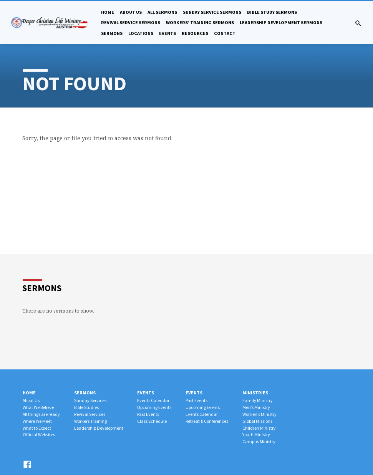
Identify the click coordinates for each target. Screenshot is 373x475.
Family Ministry (257, 400)
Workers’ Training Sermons (200, 22)
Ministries (255, 393)
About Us (131, 12)
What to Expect (37, 428)
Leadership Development (98, 428)
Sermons (112, 33)
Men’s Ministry (256, 407)
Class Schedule (152, 421)
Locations (140, 33)
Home (107, 12)
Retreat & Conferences (207, 421)
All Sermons (162, 12)
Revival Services (89, 414)
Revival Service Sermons (130, 22)
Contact (224, 33)
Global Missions (257, 421)
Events (167, 33)
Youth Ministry (256, 434)
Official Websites (39, 434)
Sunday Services (90, 400)
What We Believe (38, 407)
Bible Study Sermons (272, 12)
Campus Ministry (258, 441)
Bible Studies (86, 407)
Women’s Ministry (259, 414)
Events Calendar (153, 400)
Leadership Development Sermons (281, 22)
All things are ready (41, 414)
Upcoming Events (154, 407)
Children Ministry (259, 428)
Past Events (148, 414)
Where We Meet (37, 421)
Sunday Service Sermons (212, 12)
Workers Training (90, 421)
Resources (195, 33)
